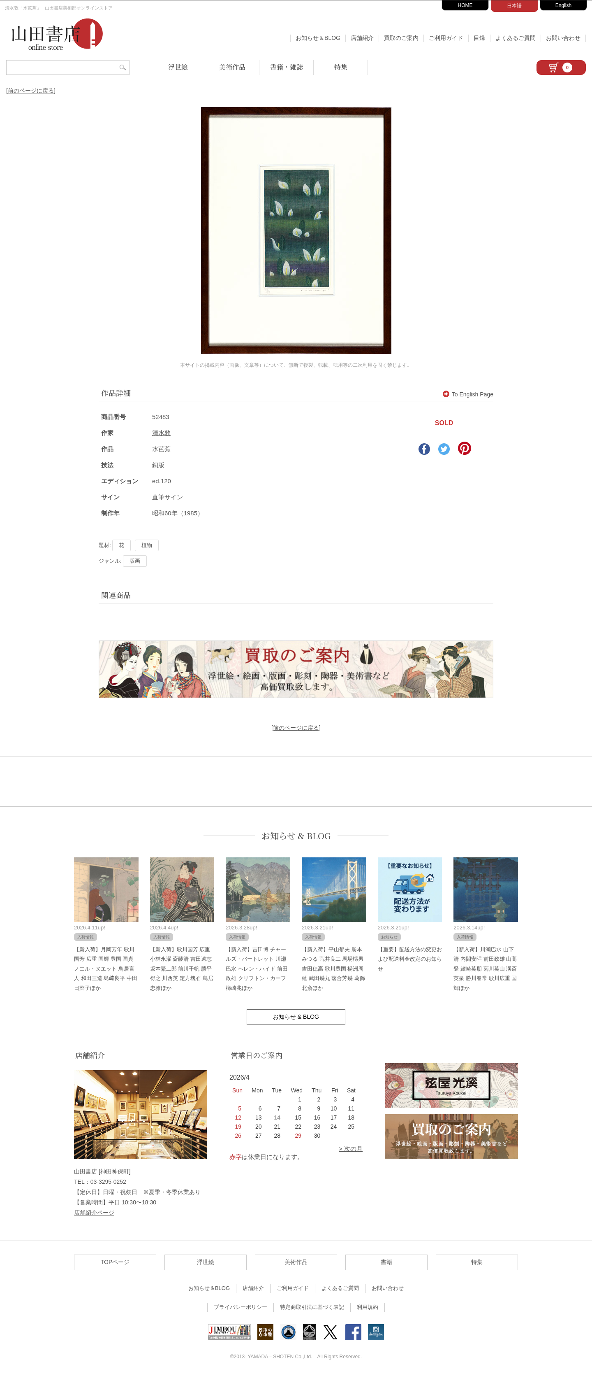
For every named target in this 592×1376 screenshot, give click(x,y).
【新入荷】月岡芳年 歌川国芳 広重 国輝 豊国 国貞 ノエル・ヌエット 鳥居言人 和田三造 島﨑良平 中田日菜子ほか (105, 968)
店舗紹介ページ (94, 1212)
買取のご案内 (401, 38)
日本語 (514, 6)
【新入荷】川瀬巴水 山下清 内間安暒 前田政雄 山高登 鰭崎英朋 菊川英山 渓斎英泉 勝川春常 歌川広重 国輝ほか (485, 968)
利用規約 (367, 1307)
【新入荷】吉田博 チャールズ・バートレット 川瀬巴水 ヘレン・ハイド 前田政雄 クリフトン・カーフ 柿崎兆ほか (256, 968)
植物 (146, 545)
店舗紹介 (362, 38)
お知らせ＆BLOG (318, 38)
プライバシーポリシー (240, 1307)
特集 (340, 67)
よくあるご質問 (515, 38)
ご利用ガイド (446, 38)
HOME (465, 5)
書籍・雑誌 (286, 67)
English (563, 5)
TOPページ (115, 1262)
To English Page (468, 394)
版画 (135, 561)
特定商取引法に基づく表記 (312, 1307)
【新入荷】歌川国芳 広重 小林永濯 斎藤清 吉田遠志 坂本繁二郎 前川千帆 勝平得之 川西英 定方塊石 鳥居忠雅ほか (181, 968)
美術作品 (232, 67)
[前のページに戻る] (31, 90)
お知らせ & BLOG (296, 835)
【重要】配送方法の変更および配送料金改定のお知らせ (410, 959)
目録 (479, 38)
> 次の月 (351, 1148)
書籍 (386, 1262)
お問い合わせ (563, 38)
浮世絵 (178, 67)
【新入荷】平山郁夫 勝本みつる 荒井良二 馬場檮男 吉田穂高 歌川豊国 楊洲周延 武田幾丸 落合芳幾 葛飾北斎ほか (333, 968)
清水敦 (161, 432)
